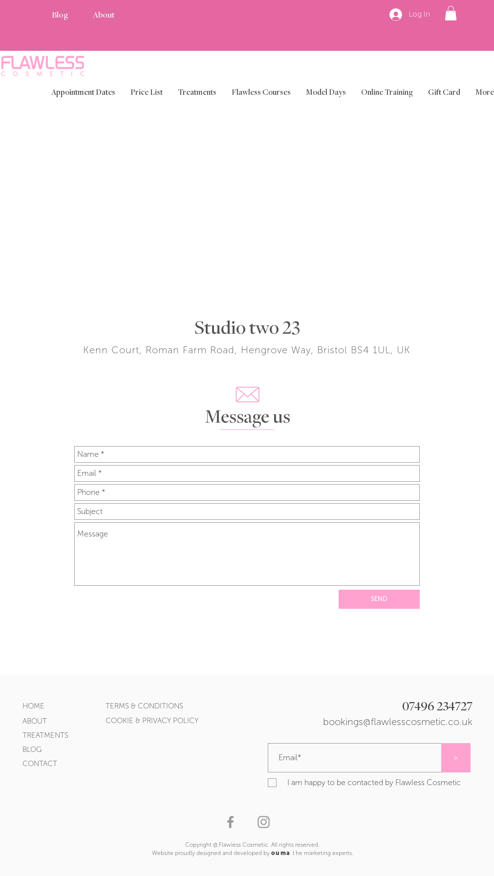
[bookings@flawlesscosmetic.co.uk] (382, 721)
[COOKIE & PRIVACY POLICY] (202, 721)
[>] (456, 757)
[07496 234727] (365, 708)
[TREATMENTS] (64, 735)
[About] (104, 15)
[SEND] (379, 599)
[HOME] (39, 706)
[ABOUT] (43, 721)
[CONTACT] (51, 764)
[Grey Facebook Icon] (230, 822)
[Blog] (60, 15)
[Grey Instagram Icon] (264, 822)
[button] (451, 13)
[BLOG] (39, 750)
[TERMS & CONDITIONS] (181, 706)
